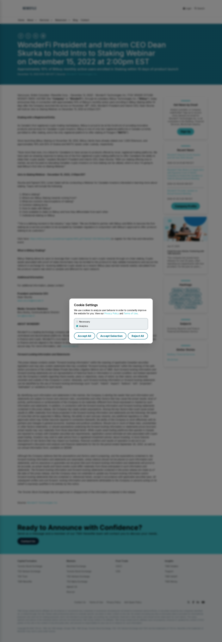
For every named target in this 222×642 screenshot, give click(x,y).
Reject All (138, 335)
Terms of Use (131, 313)
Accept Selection (111, 335)
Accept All (84, 335)
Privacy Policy (111, 313)
